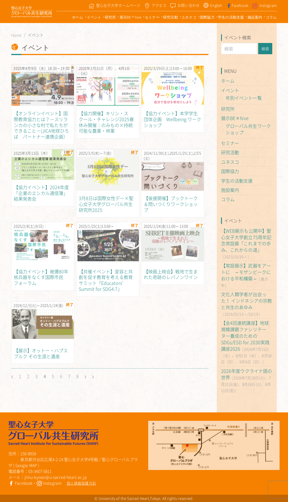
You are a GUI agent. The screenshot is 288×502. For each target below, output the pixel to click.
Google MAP (26, 465)
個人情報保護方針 (81, 483)
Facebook (20, 483)
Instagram (49, 483)
